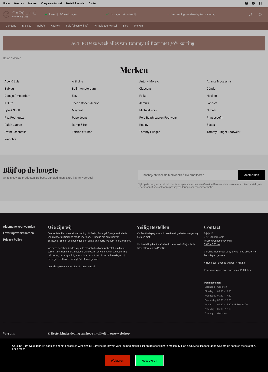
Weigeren (117, 360)
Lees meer (18, 349)
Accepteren (149, 360)
